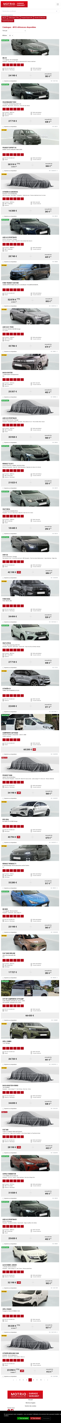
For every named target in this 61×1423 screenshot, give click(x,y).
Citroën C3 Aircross (39, 17)
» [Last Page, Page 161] (47, 1380)
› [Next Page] (44, 1380)
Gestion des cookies (30, 1406)
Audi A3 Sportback (7, 20)
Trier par (4, 30)
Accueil (30, 1399)
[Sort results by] (17, 30)
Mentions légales (30, 1403)
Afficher (4, 35)
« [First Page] (13, 1380)
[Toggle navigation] (57, 4)
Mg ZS (4, 17)
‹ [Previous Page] (16, 1380)
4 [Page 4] (19, 1380)
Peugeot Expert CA (26, 17)
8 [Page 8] (33, 1380)
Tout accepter (23, 1418)
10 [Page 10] (41, 1380)
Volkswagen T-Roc (13, 17)
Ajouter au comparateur (10, 81)
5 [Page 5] (23, 1380)
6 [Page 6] (26, 1380)
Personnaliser (46, 1418)
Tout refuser (35, 1418)
